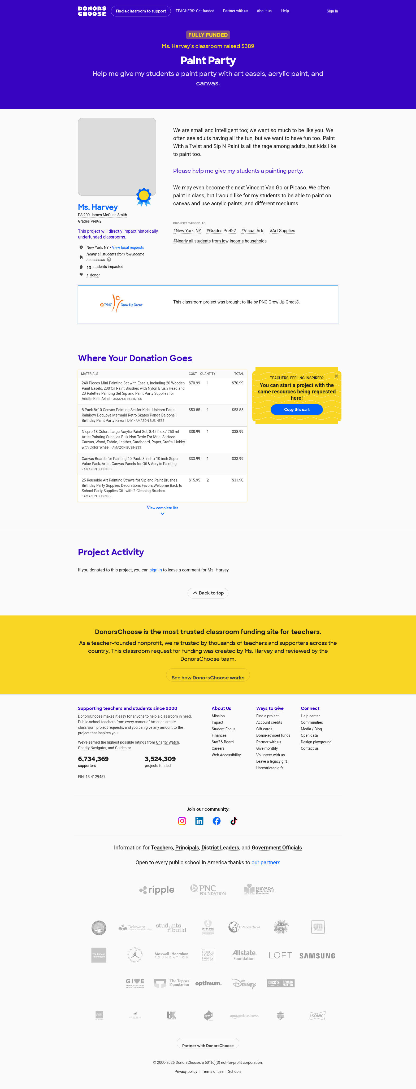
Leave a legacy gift (271, 761)
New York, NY (188, 230)
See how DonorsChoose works (208, 675)
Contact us (310, 748)
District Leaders (220, 847)
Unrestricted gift (269, 768)
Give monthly (267, 748)
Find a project (267, 716)
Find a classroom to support (141, 11)
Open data (309, 735)
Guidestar (123, 748)
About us (264, 11)
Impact (217, 722)
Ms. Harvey (98, 207)
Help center (310, 716)
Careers (218, 748)
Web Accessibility (226, 755)
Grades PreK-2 (222, 230)
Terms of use (213, 1067)
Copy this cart (297, 409)
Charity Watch (167, 742)
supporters (107, 761)
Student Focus (224, 729)
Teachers (162, 847)
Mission (218, 716)
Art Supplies (283, 230)
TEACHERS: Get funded (195, 11)
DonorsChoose (92, 11)
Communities (312, 722)
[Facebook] (216, 820)
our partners (266, 862)
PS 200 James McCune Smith (102, 215)
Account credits (269, 722)
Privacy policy (186, 1067)
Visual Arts (254, 230)
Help (285, 11)
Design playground (316, 742)
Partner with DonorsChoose (208, 1039)
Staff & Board (223, 742)
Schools (234, 1067)
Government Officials (277, 847)
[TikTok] (233, 820)
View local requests (128, 247)
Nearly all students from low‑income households (221, 241)
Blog (318, 729)
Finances (219, 735)
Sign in (332, 11)
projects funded (174, 761)
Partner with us (235, 11)
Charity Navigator (92, 748)
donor (93, 274)
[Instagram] (182, 820)
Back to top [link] (208, 593)
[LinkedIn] (199, 820)
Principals (187, 847)
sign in (156, 569)
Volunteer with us (270, 755)
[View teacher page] (117, 157)
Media (306, 729)
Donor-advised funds (273, 735)
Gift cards (264, 729)
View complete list (162, 511)
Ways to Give (270, 708)
